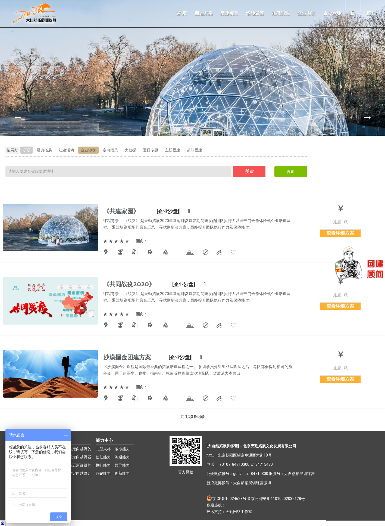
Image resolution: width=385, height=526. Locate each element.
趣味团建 (194, 150)
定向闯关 (110, 150)
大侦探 (130, 150)
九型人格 (103, 449)
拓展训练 (281, 13)
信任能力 (103, 457)
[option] (192, 117)
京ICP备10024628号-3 (231, 498)
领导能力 (122, 465)
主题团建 (172, 150)
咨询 (291, 171)
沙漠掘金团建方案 (127, 357)
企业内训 (307, 13)
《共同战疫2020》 (129, 284)
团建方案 (204, 13)
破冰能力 (122, 449)
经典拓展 (44, 150)
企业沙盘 (88, 150)
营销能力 (103, 473)
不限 (26, 150)
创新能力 (122, 473)
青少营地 (332, 13)
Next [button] (367, 117)
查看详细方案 (340, 233)
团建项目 (229, 13)
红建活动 (66, 150)
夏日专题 (150, 150)
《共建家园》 (121, 211)
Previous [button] (17, 117)
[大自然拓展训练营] (222, 446)
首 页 (182, 13)
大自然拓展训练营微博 (252, 483)
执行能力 (103, 465)
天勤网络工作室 (239, 511)
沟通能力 (122, 457)
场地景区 (255, 13)
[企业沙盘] (167, 211)
